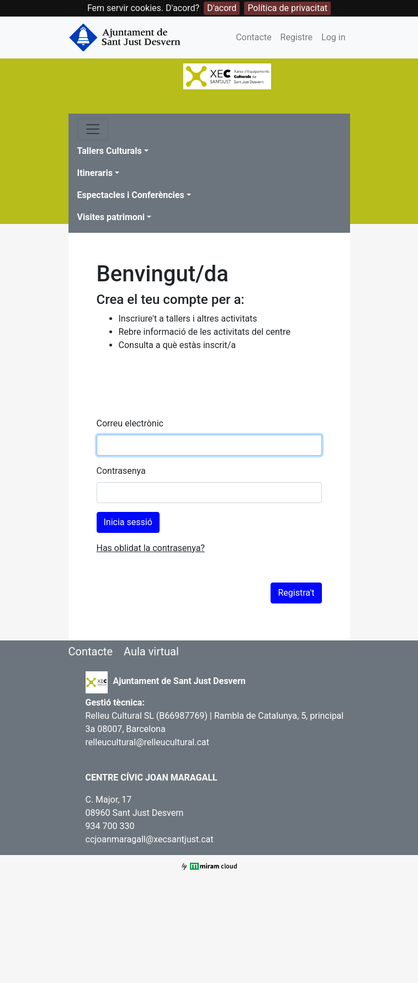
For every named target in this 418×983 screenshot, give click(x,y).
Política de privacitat (287, 8)
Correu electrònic (130, 423)
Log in (333, 37)
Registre (297, 37)
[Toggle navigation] (92, 129)
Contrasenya (121, 471)
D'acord (221, 8)
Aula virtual (151, 651)
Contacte (253, 37)
